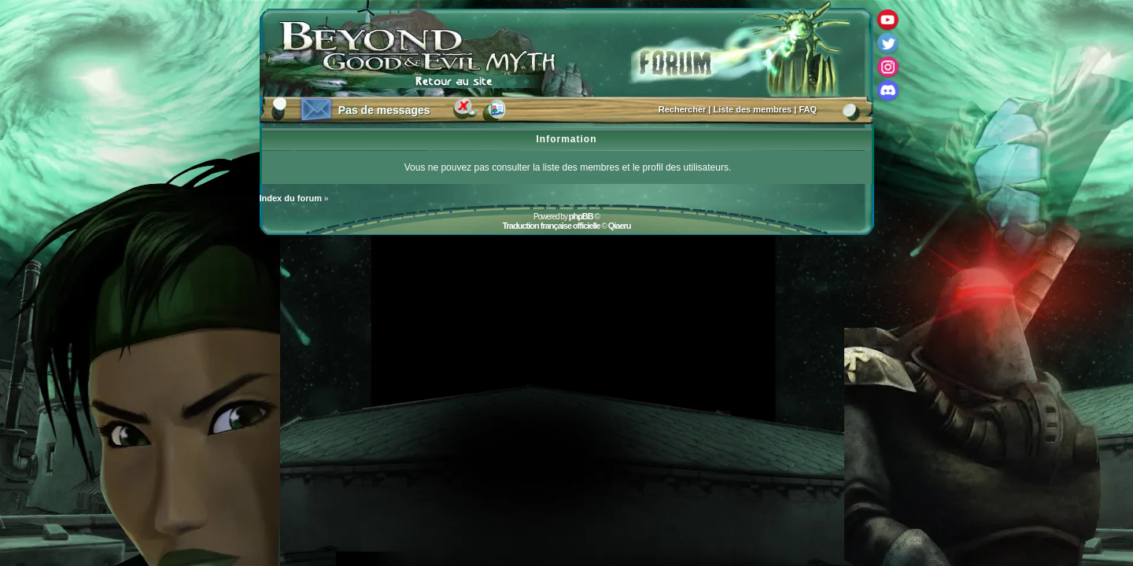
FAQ (808, 109)
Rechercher (683, 109)
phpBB (581, 216)
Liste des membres (753, 109)
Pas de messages (384, 110)
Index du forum (291, 198)
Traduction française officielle (551, 225)
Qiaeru (619, 225)
